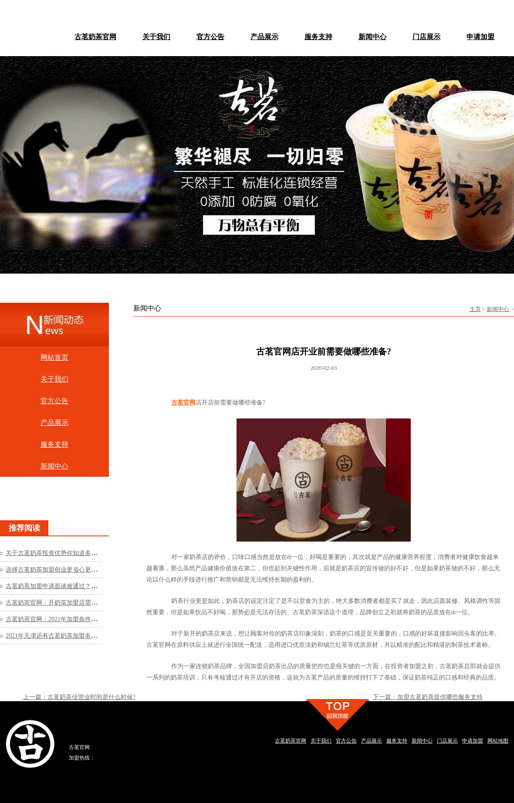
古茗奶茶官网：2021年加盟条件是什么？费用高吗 (73, 619)
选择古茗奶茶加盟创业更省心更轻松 (54, 569)
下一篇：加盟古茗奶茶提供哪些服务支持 (428, 697)
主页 (475, 309)
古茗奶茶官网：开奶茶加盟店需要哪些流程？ (67, 602)
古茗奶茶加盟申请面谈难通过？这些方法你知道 (70, 586)
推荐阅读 (24, 528)
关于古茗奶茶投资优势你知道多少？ (54, 553)
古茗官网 (183, 402)
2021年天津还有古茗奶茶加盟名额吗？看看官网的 (73, 635)
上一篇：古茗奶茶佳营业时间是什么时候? (79, 697)
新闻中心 (498, 309)
